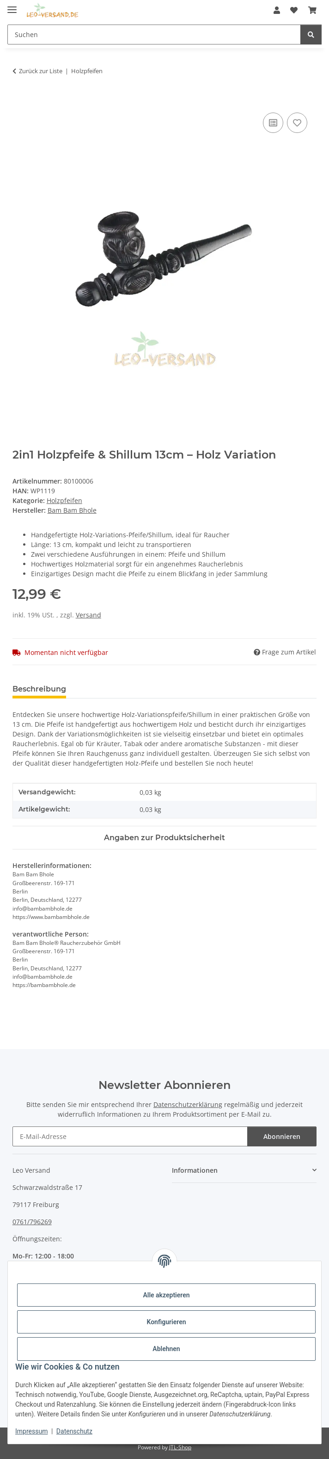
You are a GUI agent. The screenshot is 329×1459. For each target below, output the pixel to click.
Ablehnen (166, 1348)
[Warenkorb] (312, 10)
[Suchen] (154, 34)
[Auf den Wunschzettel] (297, 123)
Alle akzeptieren (166, 1295)
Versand (88, 614)
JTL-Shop (180, 1447)
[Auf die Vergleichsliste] (273, 123)
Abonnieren (281, 1136)
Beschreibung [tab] (39, 689)
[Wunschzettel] (294, 10)
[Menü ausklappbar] (12, 6)
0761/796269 (32, 1221)
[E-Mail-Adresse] (130, 1136)
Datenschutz (74, 1431)
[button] (276, 10)
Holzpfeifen (64, 500)
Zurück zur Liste (40, 71)
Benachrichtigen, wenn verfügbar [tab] (145, 689)
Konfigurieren (166, 1322)
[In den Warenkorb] (19, 100)
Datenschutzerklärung (187, 1104)
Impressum (31, 1431)
